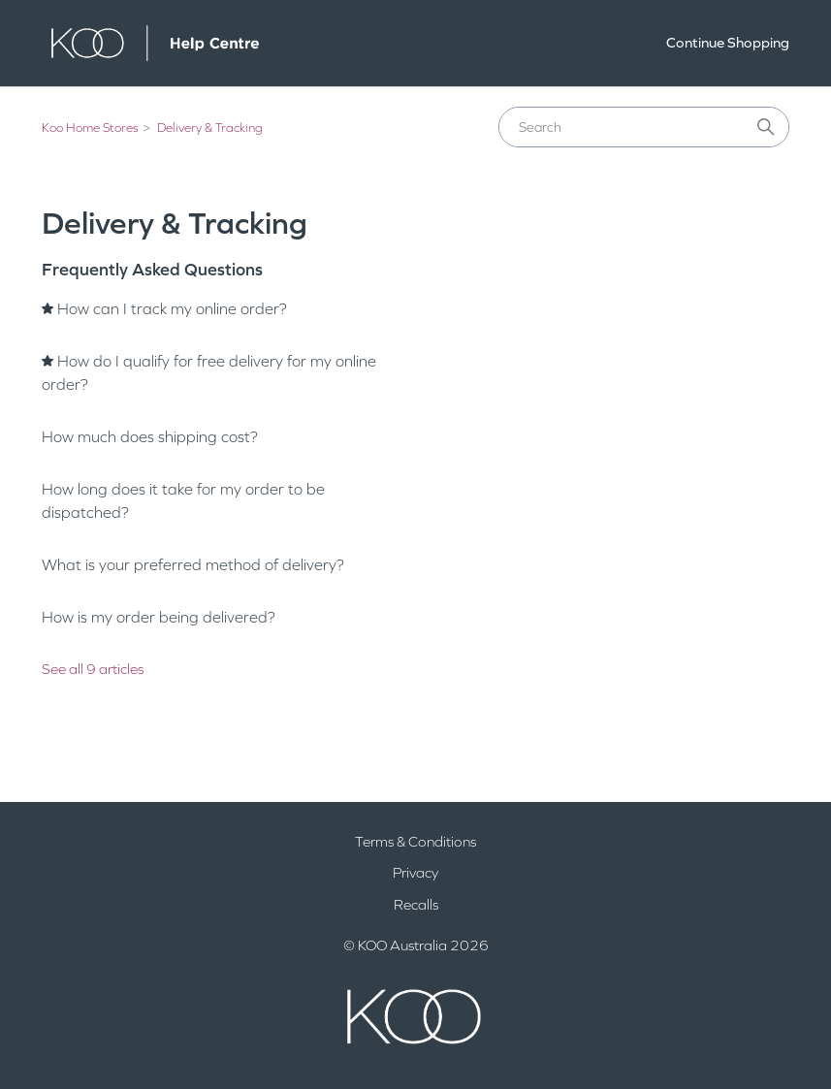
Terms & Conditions (415, 841)
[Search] (643, 127)
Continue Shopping (727, 42)
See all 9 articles (93, 669)
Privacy (415, 872)
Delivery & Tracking (210, 128)
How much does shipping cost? (150, 437)
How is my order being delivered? (158, 617)
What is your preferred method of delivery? (193, 565)
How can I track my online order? (172, 309)
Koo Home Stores (90, 128)
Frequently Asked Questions (152, 269)
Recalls (416, 904)
